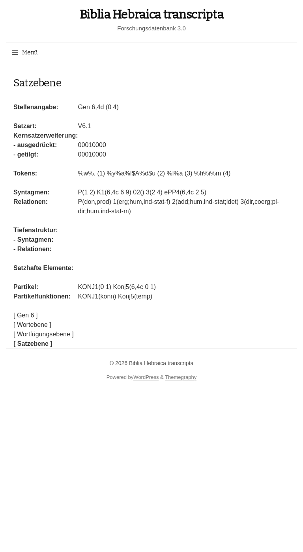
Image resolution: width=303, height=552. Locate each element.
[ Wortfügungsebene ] (43, 334)
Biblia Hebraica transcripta (152, 14)
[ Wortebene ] (32, 324)
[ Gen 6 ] (25, 315)
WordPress (146, 377)
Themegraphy (180, 377)
